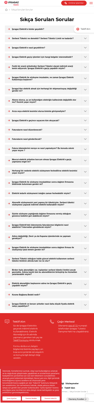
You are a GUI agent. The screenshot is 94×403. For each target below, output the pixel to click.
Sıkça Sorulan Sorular (78, 391)
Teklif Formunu (21, 340)
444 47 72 (73, 326)
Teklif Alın (69, 388)
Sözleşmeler (72, 383)
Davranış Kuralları (78, 399)
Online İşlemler (74, 3)
